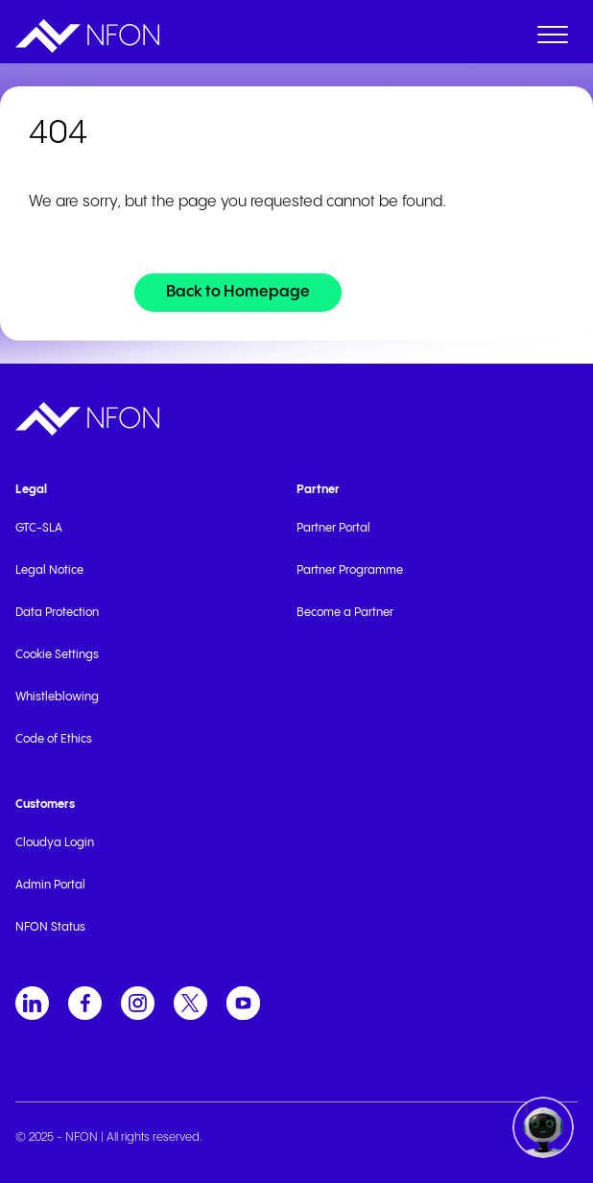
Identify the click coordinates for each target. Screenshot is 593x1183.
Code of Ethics (53, 739)
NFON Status (50, 927)
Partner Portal (333, 528)
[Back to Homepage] (238, 292)
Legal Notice (49, 570)
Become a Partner (344, 612)
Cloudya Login (54, 843)
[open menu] (553, 38)
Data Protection (57, 612)
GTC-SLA (38, 528)
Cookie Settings (57, 655)
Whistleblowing (57, 697)
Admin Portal (50, 885)
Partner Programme (349, 570)
